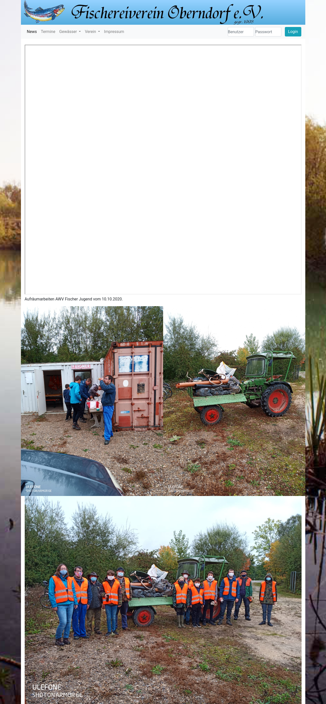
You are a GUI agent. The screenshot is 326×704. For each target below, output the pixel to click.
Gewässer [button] (68, 31)
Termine (48, 31)
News (32, 31)
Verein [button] (91, 31)
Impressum (114, 31)
